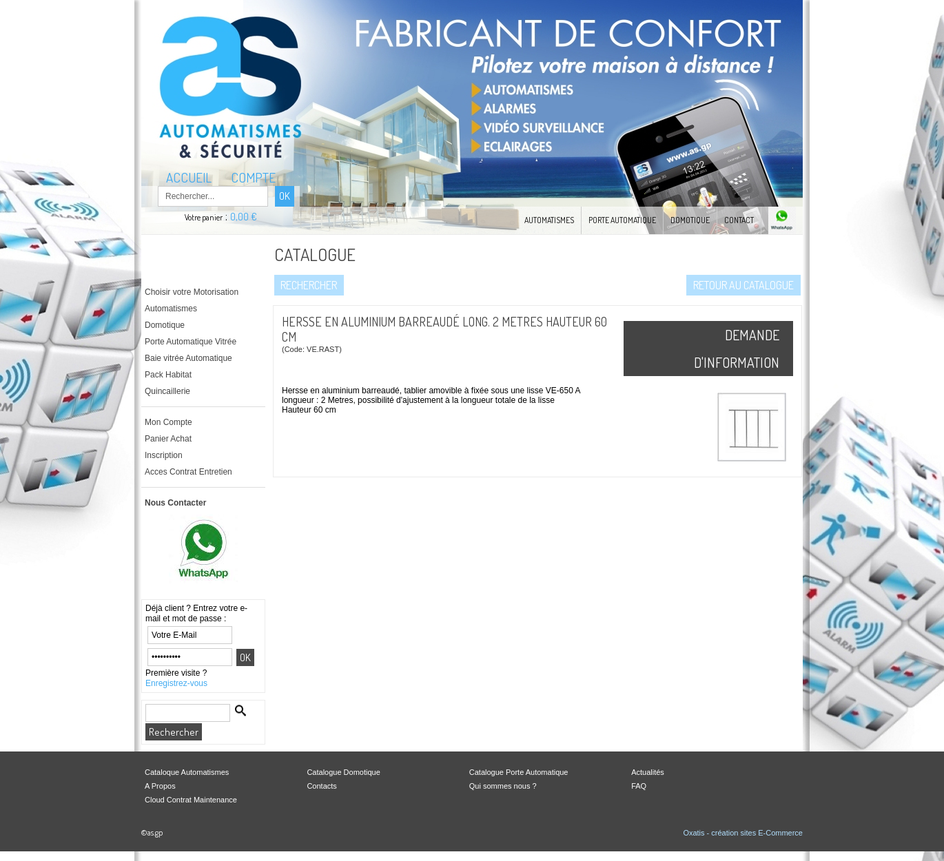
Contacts (321, 786)
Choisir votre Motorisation (191, 292)
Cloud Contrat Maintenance (191, 800)
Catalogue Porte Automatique (518, 772)
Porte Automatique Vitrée (190, 341)
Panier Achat (168, 439)
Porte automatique (622, 220)
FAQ (638, 786)
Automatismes (549, 220)
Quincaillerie (167, 391)
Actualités (647, 772)
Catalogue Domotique (343, 772)
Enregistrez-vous (176, 683)
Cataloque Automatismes (187, 772)
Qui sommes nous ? (503, 786)
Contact (739, 220)
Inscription (164, 455)
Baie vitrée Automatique (188, 358)
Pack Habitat (168, 375)
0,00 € (243, 216)
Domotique (690, 220)
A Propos (160, 786)
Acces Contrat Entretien (188, 472)
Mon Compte (168, 422)
